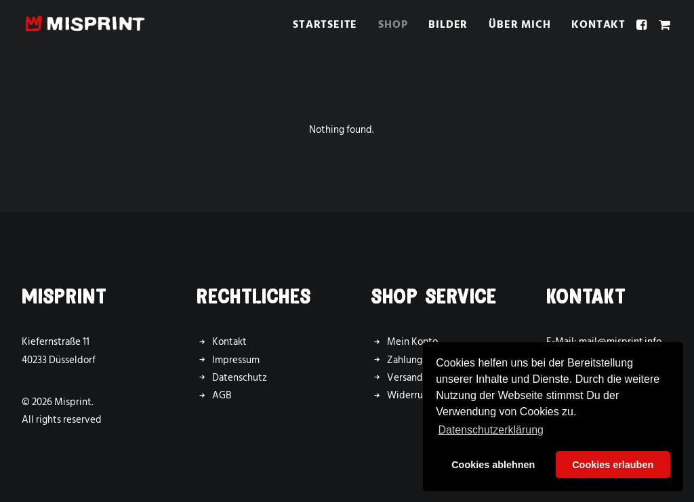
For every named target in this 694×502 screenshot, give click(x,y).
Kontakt (598, 24)
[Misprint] (85, 24)
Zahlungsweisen (422, 360)
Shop (392, 24)
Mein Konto (412, 341)
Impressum (236, 360)
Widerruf (406, 395)
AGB (222, 395)
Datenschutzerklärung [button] (491, 430)
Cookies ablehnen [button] (493, 464)
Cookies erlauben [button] (612, 464)
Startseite (325, 24)
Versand (405, 377)
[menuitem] (325, 24)
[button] (643, 24)
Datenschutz (239, 377)
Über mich (519, 24)
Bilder (448, 24)
